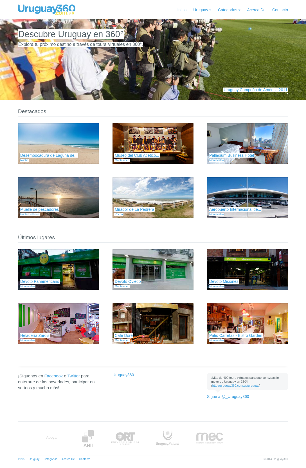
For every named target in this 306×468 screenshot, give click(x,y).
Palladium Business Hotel (231, 155)
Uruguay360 (123, 375)
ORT (125, 438)
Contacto (280, 10)
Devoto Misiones (223, 281)
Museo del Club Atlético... (137, 155)
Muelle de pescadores (39, 209)
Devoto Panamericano (39, 281)
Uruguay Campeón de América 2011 (255, 90)
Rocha (24, 160)
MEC (209, 438)
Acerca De (256, 10)
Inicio (182, 10)
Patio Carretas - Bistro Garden (235, 335)
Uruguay (200, 10)
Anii (88, 438)
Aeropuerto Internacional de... (235, 209)
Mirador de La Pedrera (134, 209)
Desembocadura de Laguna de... (49, 155)
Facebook (53, 375)
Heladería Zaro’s (34, 335)
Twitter (74, 375)
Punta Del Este (29, 214)
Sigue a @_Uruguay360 (228, 396)
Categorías (227, 10)
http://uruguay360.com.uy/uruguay (235, 385)
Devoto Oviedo (128, 281)
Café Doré (124, 335)
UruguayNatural (167, 438)
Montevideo (122, 160)
